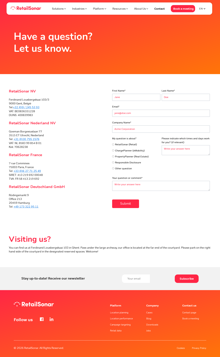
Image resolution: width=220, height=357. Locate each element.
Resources (119, 8)
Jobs (148, 330)
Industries (78, 8)
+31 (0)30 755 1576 (26, 139)
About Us (140, 8)
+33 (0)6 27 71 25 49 (27, 171)
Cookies (181, 348)
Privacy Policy (199, 348)
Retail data (115, 330)
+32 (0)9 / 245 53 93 (26, 107)
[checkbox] (136, 156)
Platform (99, 8)
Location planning (119, 312)
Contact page (189, 312)
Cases (149, 312)
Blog (148, 318)
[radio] (136, 144)
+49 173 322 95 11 (26, 207)
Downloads (152, 324)
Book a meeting (183, 8)
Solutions (58, 8)
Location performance (121, 318)
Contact (159, 8)
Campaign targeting (120, 324)
